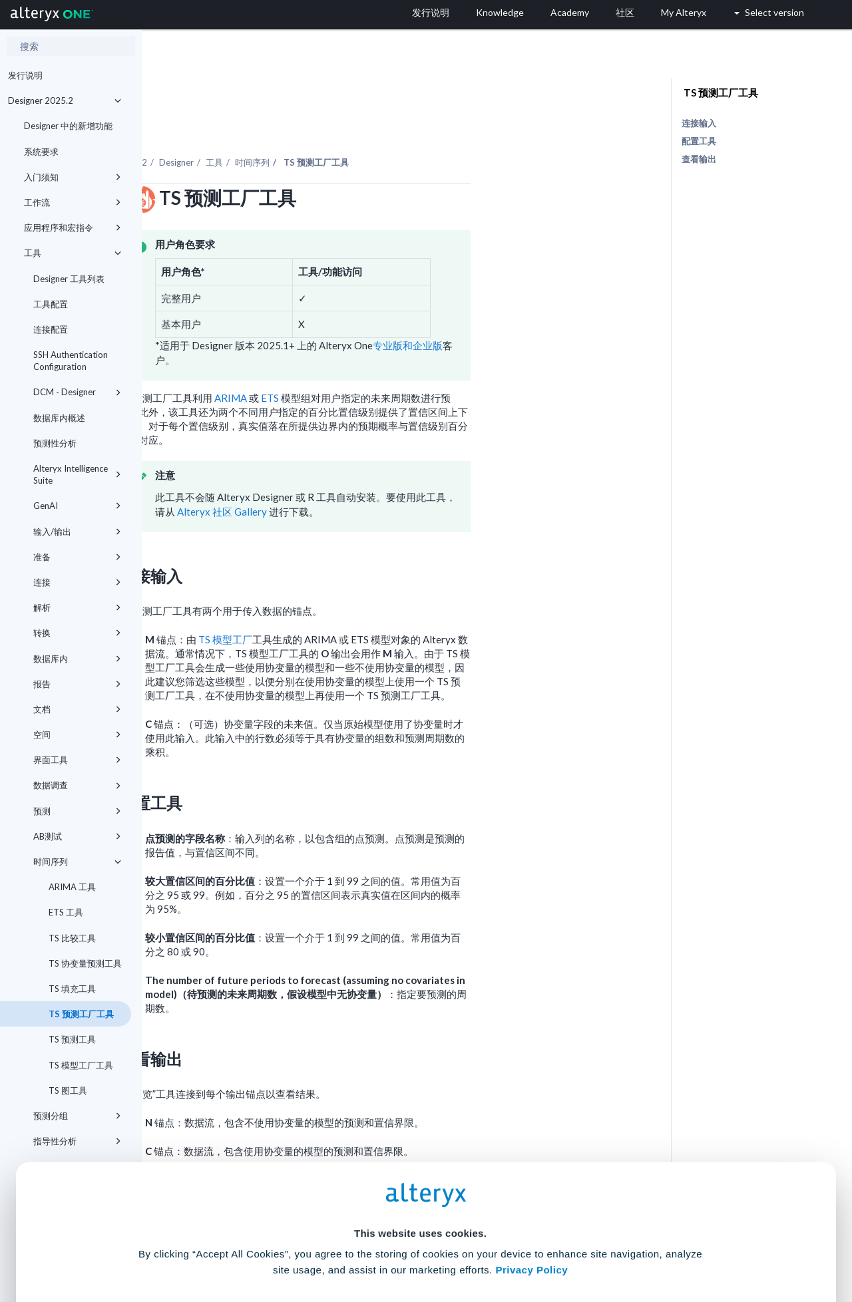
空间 (77, 734)
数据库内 (77, 658)
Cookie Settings (420, 1204)
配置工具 (699, 141)
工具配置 (50, 304)
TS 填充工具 (71, 988)
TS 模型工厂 (367, 603)
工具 (72, 252)
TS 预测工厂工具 (80, 1014)
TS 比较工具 (71, 938)
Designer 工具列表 (69, 278)
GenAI (77, 505)
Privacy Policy (531, 1167)
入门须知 (72, 177)
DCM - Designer (77, 392)
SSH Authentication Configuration (70, 360)
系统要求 (41, 151)
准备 (77, 557)
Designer (318, 125)
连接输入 (699, 123)
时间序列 (77, 861)
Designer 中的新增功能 (68, 125)
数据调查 (77, 785)
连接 (77, 582)
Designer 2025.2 (64, 100)
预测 (77, 811)
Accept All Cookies (325, 1243)
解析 (77, 607)
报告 (77, 684)
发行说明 (25, 75)
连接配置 (50, 329)
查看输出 (699, 159)
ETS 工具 (65, 912)
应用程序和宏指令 (72, 227)
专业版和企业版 (549, 309)
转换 (77, 632)
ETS (412, 361)
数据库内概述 (59, 417)
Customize (528, 1243)
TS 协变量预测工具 (84, 963)
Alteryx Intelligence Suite (77, 474)
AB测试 (77, 836)
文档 (77, 709)
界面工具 (77, 759)
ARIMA (372, 361)
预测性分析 (55, 443)
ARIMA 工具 (71, 887)
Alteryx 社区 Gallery (364, 475)
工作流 (72, 202)
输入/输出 (77, 531)
